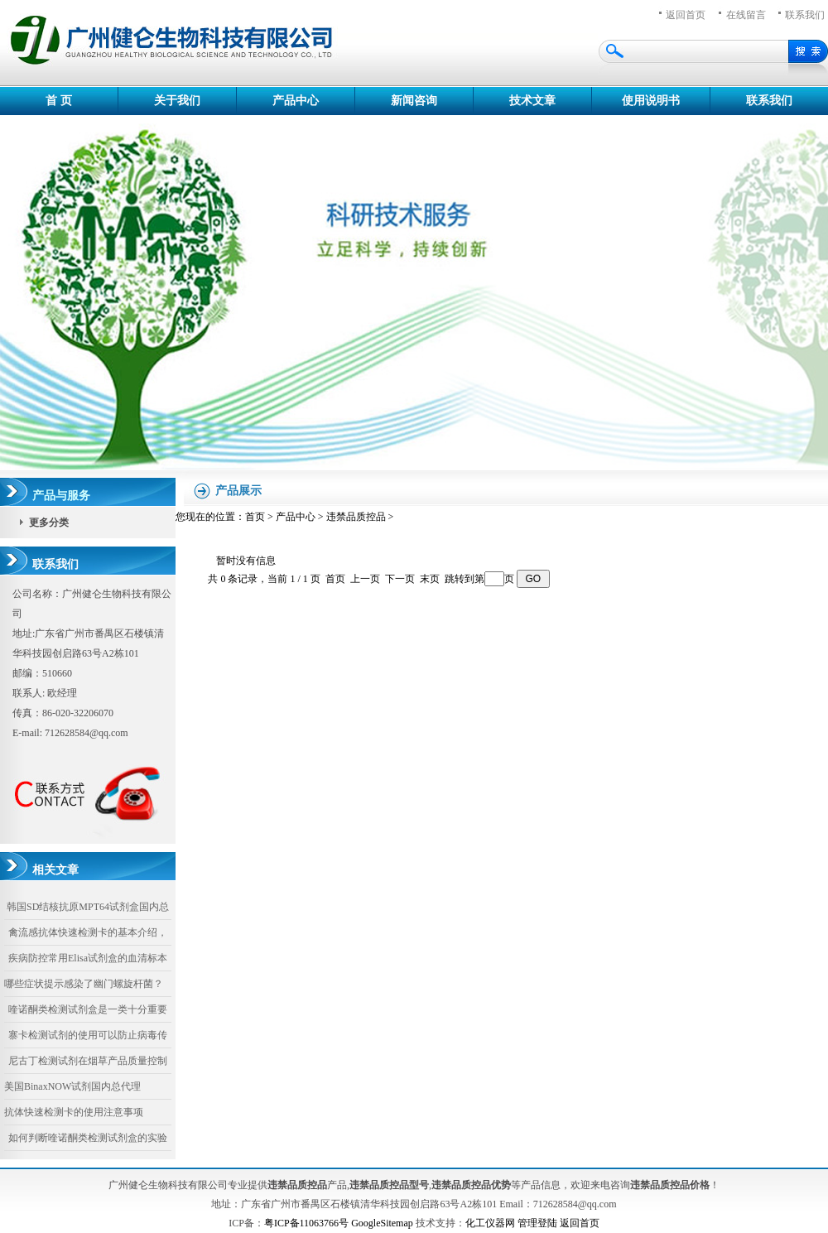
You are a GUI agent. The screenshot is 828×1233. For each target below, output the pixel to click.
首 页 (59, 100)
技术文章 (532, 100)
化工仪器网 (490, 1223)
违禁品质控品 (356, 517)
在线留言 (746, 15)
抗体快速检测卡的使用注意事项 (73, 1112)
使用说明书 (651, 100)
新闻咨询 (414, 100)
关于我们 (177, 100)
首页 (255, 517)
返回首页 (685, 15)
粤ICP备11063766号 (306, 1223)
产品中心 (295, 100)
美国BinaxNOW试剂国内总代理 (72, 1086)
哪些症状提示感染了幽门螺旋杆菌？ (83, 984)
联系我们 (769, 100)
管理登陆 (537, 1223)
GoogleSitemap (382, 1223)
